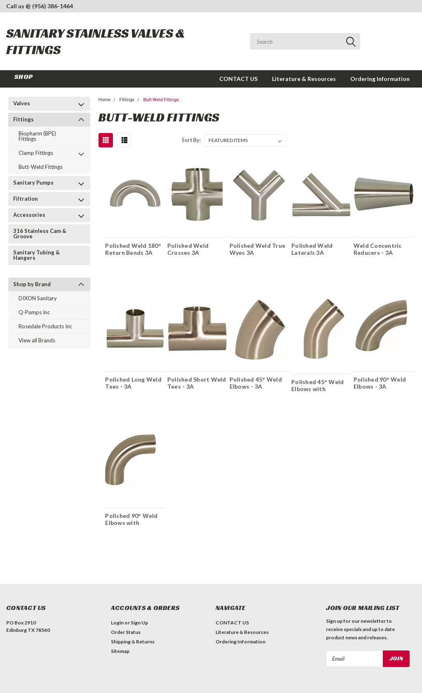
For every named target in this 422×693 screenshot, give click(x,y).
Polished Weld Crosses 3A (188, 249)
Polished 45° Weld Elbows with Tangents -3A (317, 385)
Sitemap (120, 651)
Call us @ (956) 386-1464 (39, 5)
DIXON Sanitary (38, 298)
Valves (21, 103)
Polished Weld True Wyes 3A (258, 249)
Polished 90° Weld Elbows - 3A (380, 383)
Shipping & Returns (133, 641)
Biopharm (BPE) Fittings (37, 136)
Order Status (126, 632)
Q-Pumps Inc (34, 312)
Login (117, 622)
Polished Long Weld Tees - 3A (133, 383)
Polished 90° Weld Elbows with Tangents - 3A (131, 519)
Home (104, 99)
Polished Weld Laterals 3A (312, 249)
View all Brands (37, 340)
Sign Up (139, 622)
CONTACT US (238, 78)
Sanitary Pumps (33, 182)
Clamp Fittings (36, 153)
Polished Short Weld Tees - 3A (196, 383)
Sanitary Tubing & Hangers (36, 255)
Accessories (29, 214)
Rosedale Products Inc (45, 326)
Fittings (23, 119)
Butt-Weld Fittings (41, 167)
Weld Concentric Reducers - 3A (378, 249)
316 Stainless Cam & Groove (39, 234)
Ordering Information (380, 78)
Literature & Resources (304, 78)
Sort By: (191, 140)
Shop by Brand (32, 284)
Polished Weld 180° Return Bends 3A (133, 249)
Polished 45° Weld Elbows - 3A (256, 383)
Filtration (25, 198)
